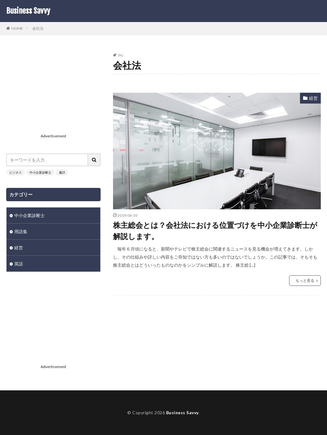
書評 (62, 172)
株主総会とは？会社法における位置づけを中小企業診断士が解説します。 (215, 230)
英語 (18, 263)
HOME (17, 28)
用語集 (20, 231)
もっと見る (305, 280)
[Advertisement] (53, 92)
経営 (313, 98)
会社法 (37, 28)
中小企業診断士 (40, 172)
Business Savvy (28, 11)
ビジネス (15, 172)
